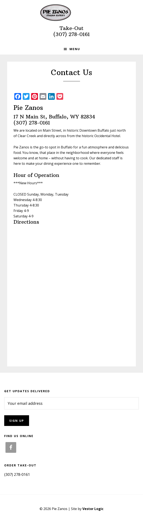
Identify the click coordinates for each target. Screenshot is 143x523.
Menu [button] (74, 49)
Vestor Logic (92, 508)
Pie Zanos (71, 12)
